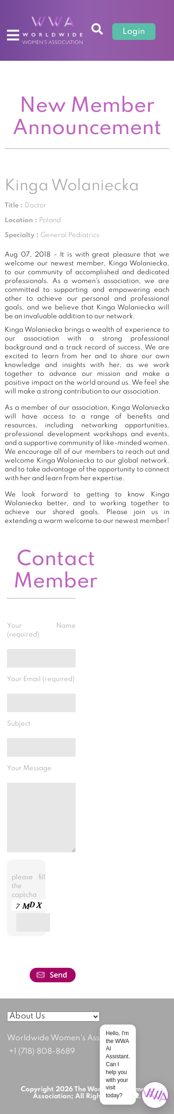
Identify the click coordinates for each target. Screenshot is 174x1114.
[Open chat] (155, 1095)
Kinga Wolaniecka (72, 186)
